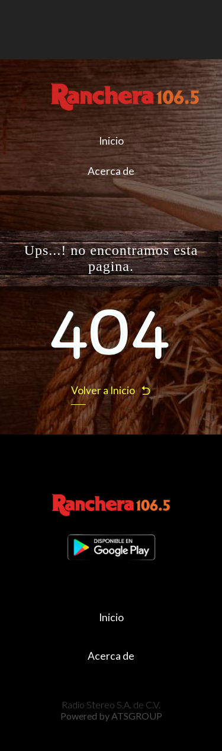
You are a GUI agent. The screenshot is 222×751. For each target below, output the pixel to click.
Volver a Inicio (111, 390)
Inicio (111, 141)
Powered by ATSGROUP (111, 715)
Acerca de (111, 171)
